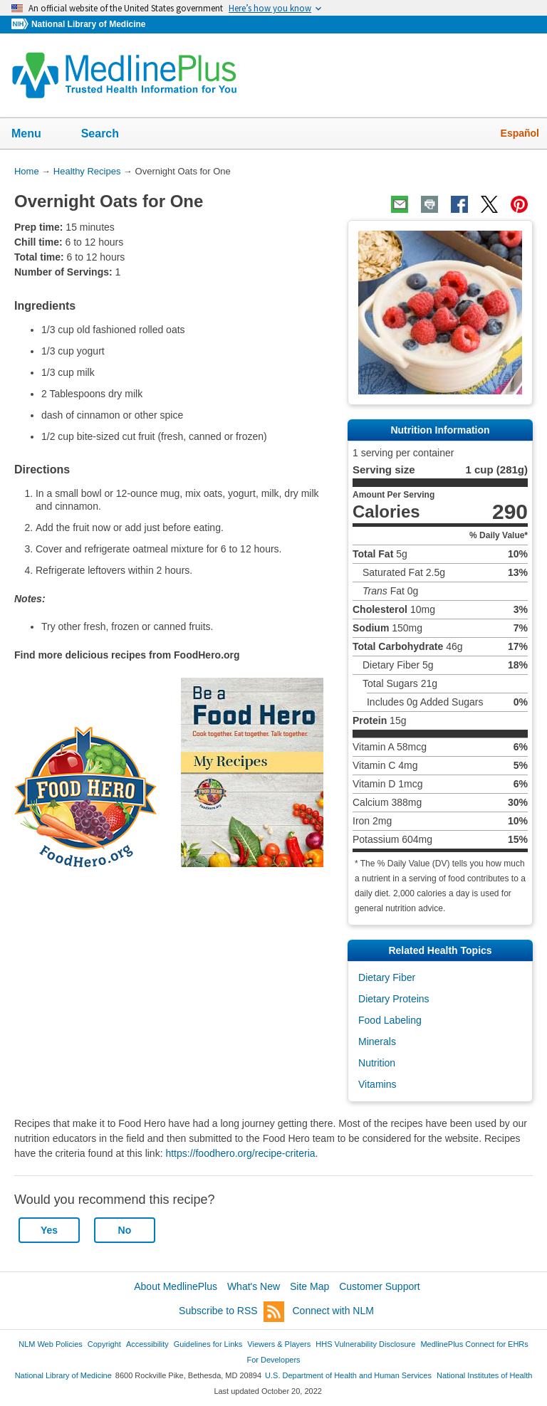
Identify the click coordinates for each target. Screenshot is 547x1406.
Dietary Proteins (393, 998)
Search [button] (109, 134)
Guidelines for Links (208, 1344)
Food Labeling (390, 1020)
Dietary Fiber (386, 977)
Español (520, 133)
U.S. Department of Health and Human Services (348, 1375)
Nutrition (376, 1063)
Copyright (104, 1344)
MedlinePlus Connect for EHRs (474, 1344)
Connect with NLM (333, 1310)
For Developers (273, 1359)
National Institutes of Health (484, 1375)
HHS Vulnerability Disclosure (365, 1344)
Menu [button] (35, 134)
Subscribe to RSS (231, 1311)
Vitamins (377, 1084)
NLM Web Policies (51, 1344)
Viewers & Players (279, 1344)
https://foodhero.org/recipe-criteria (240, 1153)
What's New (253, 1286)
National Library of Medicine (88, 24)
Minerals (377, 1041)
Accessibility (147, 1344)
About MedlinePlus (175, 1286)
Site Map (309, 1286)
